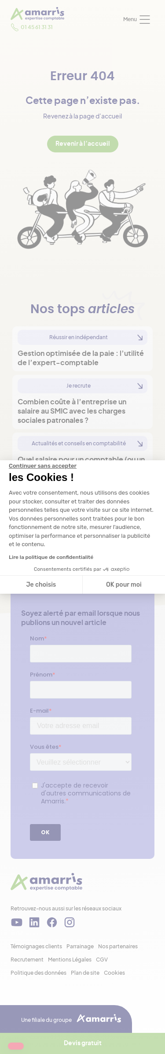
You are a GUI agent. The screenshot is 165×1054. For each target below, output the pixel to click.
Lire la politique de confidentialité (51, 557)
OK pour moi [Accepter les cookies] (124, 584)
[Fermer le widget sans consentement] (42, 466)
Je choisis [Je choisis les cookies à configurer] (41, 584)
